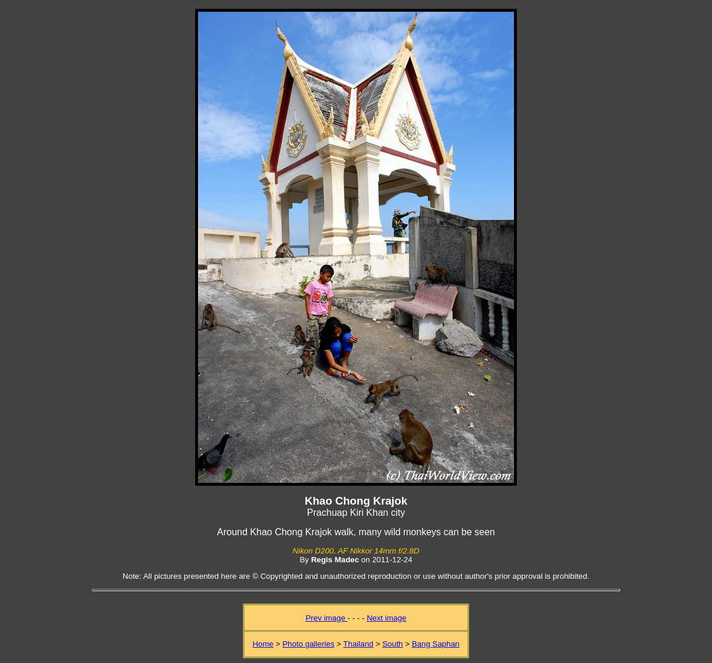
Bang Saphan (436, 643)
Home (262, 643)
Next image (386, 618)
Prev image (326, 618)
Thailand (358, 643)
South (393, 643)
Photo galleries (308, 643)
